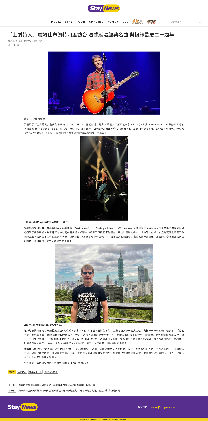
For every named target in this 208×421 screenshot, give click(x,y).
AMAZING (96, 21)
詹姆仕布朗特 (51, 371)
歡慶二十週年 (35, 371)
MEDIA (56, 21)
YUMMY (113, 21)
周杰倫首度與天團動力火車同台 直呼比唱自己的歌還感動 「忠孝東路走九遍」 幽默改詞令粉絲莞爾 (69, 390)
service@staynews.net (163, 407)
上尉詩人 (22, 371)
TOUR (80, 21)
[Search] (185, 21)
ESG (126, 21)
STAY (69, 21)
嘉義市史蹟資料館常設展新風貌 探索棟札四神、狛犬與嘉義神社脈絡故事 (57, 385)
